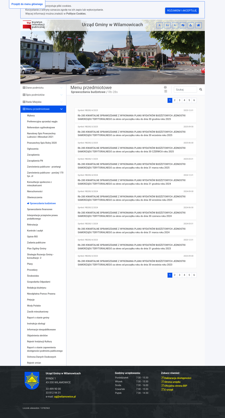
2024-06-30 (188, 207)
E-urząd (167, 389)
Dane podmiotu (35, 87)
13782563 (45, 408)
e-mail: (61, 396)
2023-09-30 (188, 256)
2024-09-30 (188, 191)
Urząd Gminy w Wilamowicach (112, 24)
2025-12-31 (188, 110)
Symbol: (88, 110)
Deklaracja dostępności (176, 378)
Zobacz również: (170, 373)
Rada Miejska (33, 101)
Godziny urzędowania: (128, 373)
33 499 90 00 (53, 388)
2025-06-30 (188, 143)
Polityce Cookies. (76, 13)
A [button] (159, 25)
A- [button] (175, 25)
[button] (183, 25)
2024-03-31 (188, 224)
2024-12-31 (188, 175)
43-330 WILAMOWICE (58, 382)
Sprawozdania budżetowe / (89, 92)
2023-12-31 (188, 240)
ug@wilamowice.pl (65, 396)
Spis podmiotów (35, 94)
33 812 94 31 (53, 392)
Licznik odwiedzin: (31, 408)
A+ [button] (167, 25)
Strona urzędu (171, 381)
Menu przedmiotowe (37, 109)
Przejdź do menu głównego (27, 4)
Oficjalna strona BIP (174, 385)
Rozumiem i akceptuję (182, 10)
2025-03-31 (188, 159)
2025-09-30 (188, 127)
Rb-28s (113, 92)
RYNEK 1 (51, 378)
